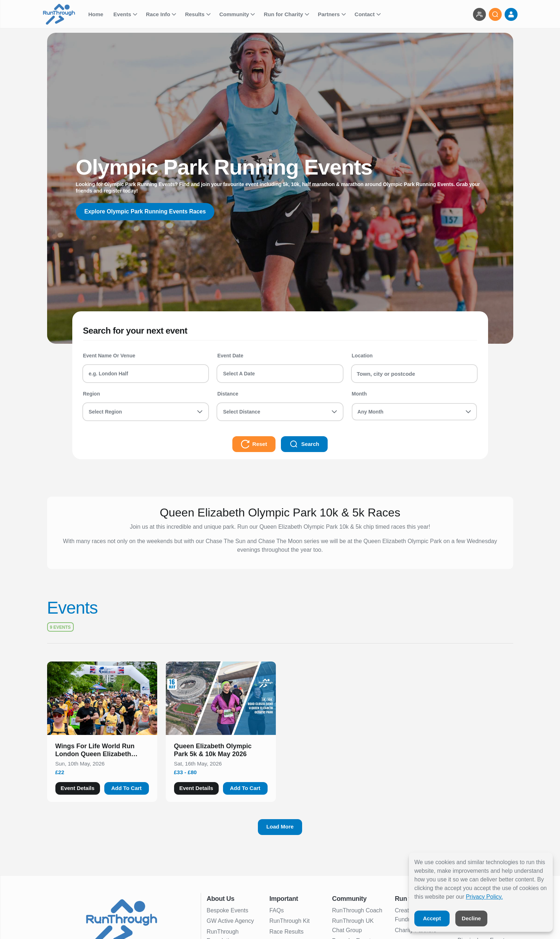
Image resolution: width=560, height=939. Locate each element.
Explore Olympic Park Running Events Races (146, 211)
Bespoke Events (228, 910)
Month (359, 394)
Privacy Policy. (484, 897)
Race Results (286, 932)
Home (96, 14)
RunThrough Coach (357, 910)
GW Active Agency (230, 921)
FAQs (276, 910)
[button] (102, 751)
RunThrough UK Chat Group (353, 925)
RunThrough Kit (289, 921)
